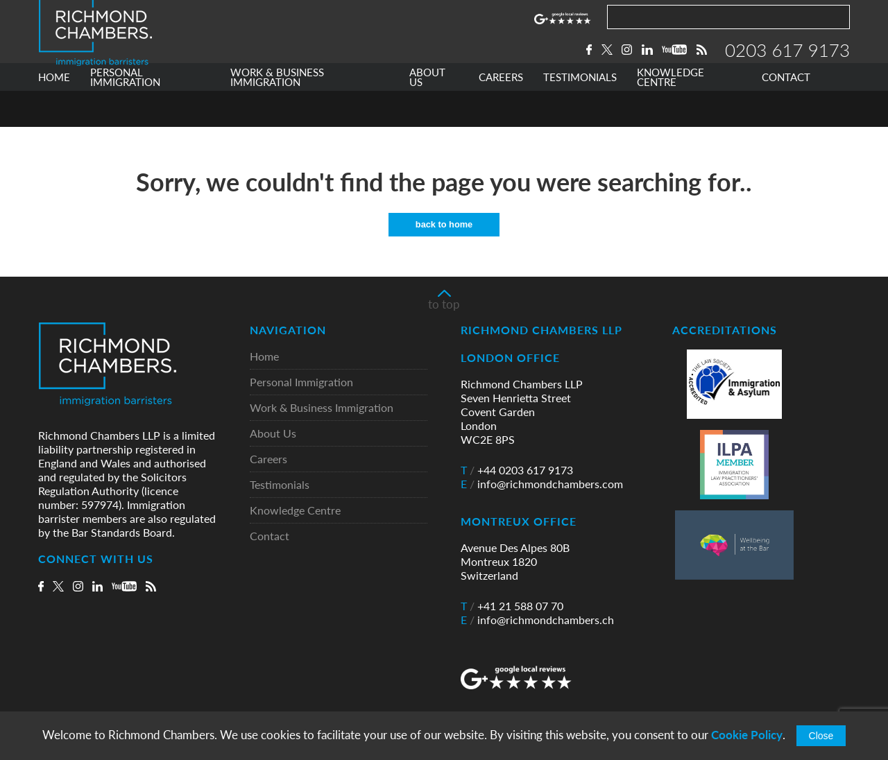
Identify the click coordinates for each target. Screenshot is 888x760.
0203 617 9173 (787, 67)
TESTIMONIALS (580, 113)
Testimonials (279, 485)
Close (821, 735)
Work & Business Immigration (321, 408)
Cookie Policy (747, 734)
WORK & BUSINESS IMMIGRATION (277, 113)
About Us (273, 434)
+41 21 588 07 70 (512, 607)
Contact (269, 537)
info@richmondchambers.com (542, 485)
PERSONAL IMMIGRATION (125, 113)
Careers (268, 460)
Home (264, 357)
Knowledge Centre (295, 511)
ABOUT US (427, 113)
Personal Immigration (301, 383)
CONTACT (786, 113)
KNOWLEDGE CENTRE (670, 113)
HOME (54, 113)
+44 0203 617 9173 (517, 471)
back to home (444, 225)
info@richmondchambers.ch (537, 621)
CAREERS (501, 113)
